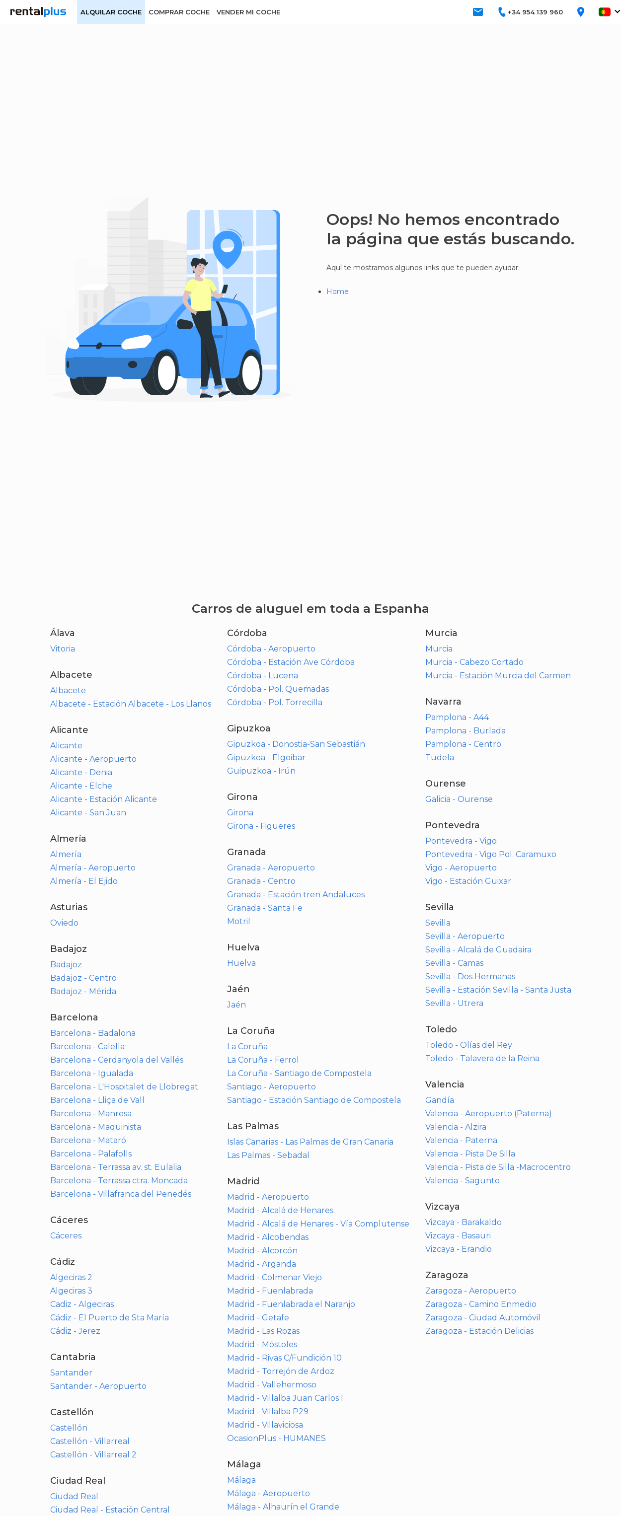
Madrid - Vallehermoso (271, 1384)
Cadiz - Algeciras (82, 1304)
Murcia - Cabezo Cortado (474, 662)
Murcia (439, 648)
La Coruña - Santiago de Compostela (299, 1073)
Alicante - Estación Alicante (103, 799)
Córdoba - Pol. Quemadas (278, 689)
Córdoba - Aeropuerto (271, 648)
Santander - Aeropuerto (98, 1386)
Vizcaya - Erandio (458, 1249)
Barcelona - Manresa (91, 1113)
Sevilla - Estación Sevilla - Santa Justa (498, 990)
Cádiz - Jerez (75, 1331)
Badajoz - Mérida (83, 991)
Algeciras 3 (71, 1291)
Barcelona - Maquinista (95, 1127)
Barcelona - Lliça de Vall (97, 1100)
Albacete (68, 690)
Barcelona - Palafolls (91, 1153)
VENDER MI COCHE (248, 12)
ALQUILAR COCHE (111, 12)
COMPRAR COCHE (179, 12)
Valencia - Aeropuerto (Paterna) (488, 1113)
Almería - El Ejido (84, 881)
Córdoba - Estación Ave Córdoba (291, 662)
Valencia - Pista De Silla (470, 1153)
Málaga (241, 1480)
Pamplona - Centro (463, 744)
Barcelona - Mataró (88, 1140)
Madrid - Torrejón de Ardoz (280, 1371)
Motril (238, 921)
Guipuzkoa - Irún (261, 771)
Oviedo (64, 923)
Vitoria (62, 648)
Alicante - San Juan (88, 812)
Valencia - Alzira (455, 1127)
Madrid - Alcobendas (268, 1237)
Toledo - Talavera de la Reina (482, 1058)
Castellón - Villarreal (90, 1441)
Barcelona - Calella (87, 1046)
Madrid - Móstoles (262, 1344)
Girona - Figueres (261, 826)
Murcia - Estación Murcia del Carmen (498, 675)
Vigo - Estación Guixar (468, 881)
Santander (71, 1372)
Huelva (241, 963)
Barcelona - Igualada (91, 1073)
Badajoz (66, 964)
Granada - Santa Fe (265, 908)
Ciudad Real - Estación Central (110, 1510)
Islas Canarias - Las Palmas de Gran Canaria (310, 1142)
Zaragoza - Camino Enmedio (481, 1304)
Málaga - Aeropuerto (268, 1493)
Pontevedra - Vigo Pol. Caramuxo (490, 854)
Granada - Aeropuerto (271, 867)
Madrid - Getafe (258, 1317)
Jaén (236, 1005)
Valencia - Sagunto (462, 1180)
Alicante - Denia (81, 772)
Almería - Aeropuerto (93, 867)
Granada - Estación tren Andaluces (296, 894)
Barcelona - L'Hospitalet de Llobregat (124, 1086)
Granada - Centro (261, 881)
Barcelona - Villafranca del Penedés (120, 1194)
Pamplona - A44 (457, 717)
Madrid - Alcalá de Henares (280, 1210)
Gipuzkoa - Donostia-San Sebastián (296, 744)
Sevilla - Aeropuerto (465, 936)
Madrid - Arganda (261, 1264)
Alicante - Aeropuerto (93, 759)
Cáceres (65, 1235)
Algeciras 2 (71, 1277)
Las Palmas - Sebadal (268, 1155)
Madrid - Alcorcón (262, 1250)
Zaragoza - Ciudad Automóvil (483, 1317)
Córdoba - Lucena (262, 675)
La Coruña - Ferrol (263, 1060)
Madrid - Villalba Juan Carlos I (285, 1398)
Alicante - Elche (81, 786)
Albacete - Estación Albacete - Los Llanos (130, 704)
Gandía (439, 1100)
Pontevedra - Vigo (461, 841)
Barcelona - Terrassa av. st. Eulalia (115, 1167)
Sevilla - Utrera (454, 1003)
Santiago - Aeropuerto (271, 1086)
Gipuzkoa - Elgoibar (266, 757)
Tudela (439, 757)
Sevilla (438, 923)
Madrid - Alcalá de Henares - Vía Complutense (318, 1223)
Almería (65, 854)
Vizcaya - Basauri (458, 1235)
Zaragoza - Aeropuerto (470, 1291)
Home (337, 291)
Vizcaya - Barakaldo (463, 1222)
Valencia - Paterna (461, 1140)
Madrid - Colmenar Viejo (274, 1277)
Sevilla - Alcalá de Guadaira (478, 949)
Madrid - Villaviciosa (265, 1425)
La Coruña (247, 1046)
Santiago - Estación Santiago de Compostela (314, 1100)
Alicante (66, 745)
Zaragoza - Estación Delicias (479, 1331)
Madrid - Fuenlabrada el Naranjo (291, 1304)
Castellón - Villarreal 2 (93, 1454)
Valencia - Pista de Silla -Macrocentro (498, 1167)
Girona (240, 812)
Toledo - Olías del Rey (468, 1045)
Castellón (68, 1428)
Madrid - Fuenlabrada (270, 1291)
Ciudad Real (74, 1496)
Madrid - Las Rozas (263, 1331)
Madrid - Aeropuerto (268, 1197)
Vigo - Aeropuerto (461, 867)
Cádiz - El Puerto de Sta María (109, 1317)
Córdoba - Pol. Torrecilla (274, 702)
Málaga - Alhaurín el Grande (283, 1507)
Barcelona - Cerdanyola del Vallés (116, 1060)
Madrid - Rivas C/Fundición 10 (284, 1358)
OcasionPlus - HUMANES (276, 1438)
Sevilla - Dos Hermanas (470, 976)
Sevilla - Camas (454, 963)
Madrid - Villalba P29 (268, 1411)
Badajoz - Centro (83, 978)
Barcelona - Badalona (93, 1033)
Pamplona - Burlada (465, 730)
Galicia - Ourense (459, 799)
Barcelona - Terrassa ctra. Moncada (119, 1180)
